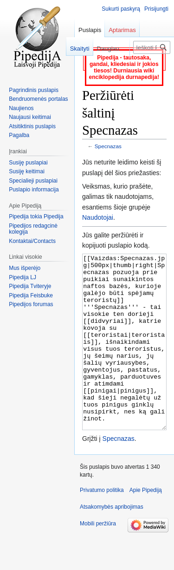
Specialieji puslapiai (33, 180)
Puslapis (89, 29)
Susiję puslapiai (28, 162)
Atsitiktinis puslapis (32, 126)
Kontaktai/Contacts (32, 241)
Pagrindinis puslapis (33, 90)
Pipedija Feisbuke (31, 295)
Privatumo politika (102, 525)
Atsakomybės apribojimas (111, 541)
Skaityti (75, 48)
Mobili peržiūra (98, 558)
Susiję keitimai (27, 171)
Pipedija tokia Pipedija (36, 216)
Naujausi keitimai (30, 117)
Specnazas (108, 146)
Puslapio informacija (33, 189)
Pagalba (19, 135)
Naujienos (21, 108)
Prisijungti (156, 9)
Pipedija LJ (22, 277)
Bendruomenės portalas (38, 99)
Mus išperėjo (24, 268)
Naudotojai (97, 217)
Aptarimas (122, 29)
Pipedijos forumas (31, 304)
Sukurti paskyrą (121, 9)
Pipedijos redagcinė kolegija (33, 229)
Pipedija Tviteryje (30, 286)
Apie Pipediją (145, 525)
